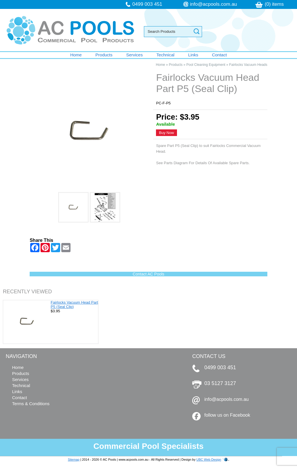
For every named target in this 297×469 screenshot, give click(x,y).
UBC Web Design (208, 459)
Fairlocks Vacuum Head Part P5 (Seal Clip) (74, 304)
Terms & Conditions (31, 403)
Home (76, 54)
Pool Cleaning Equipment (205, 65)
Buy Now (166, 133)
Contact (219, 54)
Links (193, 54)
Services (134, 54)
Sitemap (73, 459)
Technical (166, 54)
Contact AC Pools (148, 274)
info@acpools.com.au (213, 4)
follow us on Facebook (227, 415)
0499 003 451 (147, 4)
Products (104, 54)
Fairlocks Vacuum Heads (248, 65)
